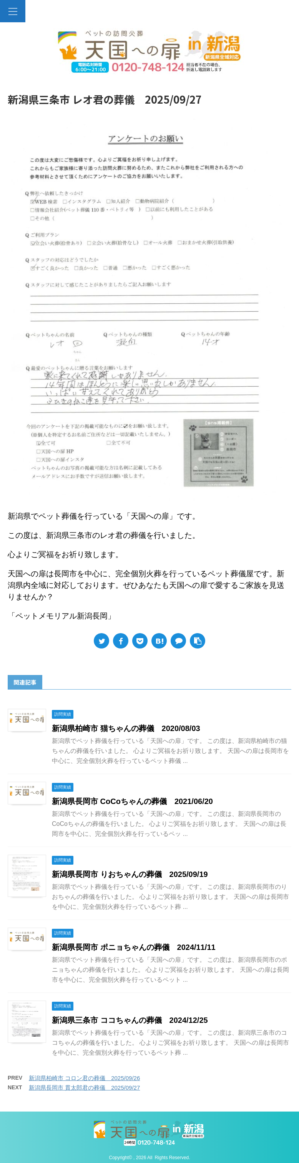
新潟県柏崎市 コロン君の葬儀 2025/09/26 (84, 1078)
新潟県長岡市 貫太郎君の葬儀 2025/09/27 (84, 1087)
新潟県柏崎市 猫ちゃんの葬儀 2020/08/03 (126, 728)
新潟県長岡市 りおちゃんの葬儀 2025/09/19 (130, 874)
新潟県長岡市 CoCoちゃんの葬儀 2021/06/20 (132, 801)
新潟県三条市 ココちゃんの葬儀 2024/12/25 (130, 1020)
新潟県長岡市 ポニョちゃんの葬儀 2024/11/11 (134, 947)
